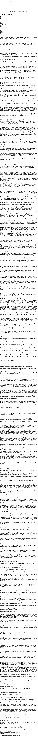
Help (8, 0)
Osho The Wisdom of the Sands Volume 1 (19, 11)
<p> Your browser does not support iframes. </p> (19, 6)
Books (3, 0)
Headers (6, 0)
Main (1, 0)
